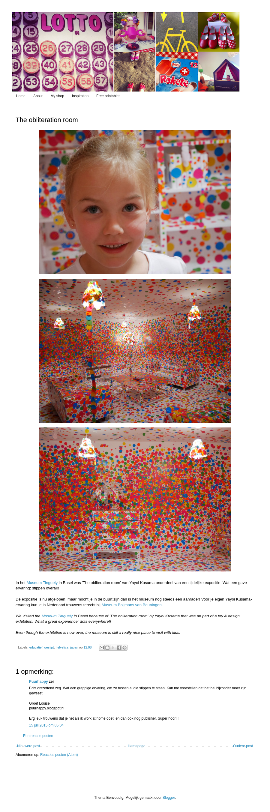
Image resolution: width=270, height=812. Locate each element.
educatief (36, 647)
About (38, 96)
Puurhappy (38, 681)
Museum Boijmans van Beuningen (132, 605)
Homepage (137, 746)
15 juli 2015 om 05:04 (46, 725)
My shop (57, 96)
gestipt (49, 647)
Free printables (108, 96)
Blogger (169, 798)
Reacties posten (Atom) (59, 755)
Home (21, 96)
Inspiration (80, 96)
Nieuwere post (28, 746)
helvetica (62, 647)
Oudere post (243, 746)
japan (74, 647)
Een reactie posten (38, 736)
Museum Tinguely (42, 582)
